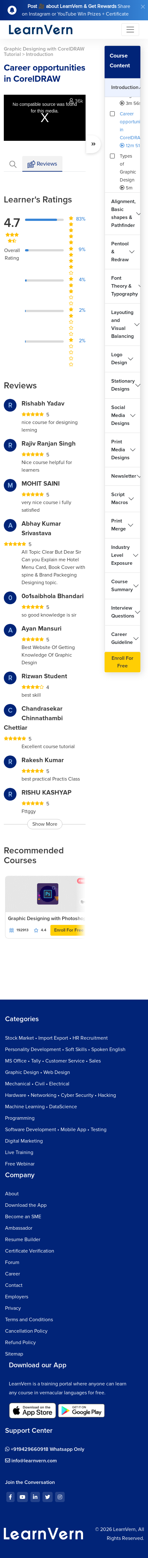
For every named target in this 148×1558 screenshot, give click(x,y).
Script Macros (119, 498)
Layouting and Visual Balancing (122, 324)
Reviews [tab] (42, 164)
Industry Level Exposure (121, 555)
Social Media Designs (120, 415)
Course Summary (122, 585)
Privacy (13, 1308)
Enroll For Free (69, 930)
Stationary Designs (123, 385)
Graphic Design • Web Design (37, 1072)
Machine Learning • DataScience (41, 1107)
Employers (16, 1297)
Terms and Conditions (29, 1319)
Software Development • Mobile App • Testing (55, 1129)
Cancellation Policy (26, 1331)
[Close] (143, 7)
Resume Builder (22, 1239)
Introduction (124, 87)
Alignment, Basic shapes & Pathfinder (123, 213)
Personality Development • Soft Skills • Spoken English (65, 1049)
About (12, 1194)
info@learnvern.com (31, 1461)
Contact (14, 1285)
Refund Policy (20, 1342)
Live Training (19, 1152)
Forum (12, 1262)
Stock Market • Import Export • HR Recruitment (56, 1038)
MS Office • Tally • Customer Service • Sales (53, 1061)
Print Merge (118, 525)
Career (12, 1274)
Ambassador (18, 1228)
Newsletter (123, 476)
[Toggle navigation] (130, 29)
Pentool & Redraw (120, 252)
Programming (20, 1118)
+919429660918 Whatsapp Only (44, 1449)
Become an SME (23, 1216)
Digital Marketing (24, 1141)
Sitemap (14, 1354)
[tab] (13, 164)
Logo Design (119, 359)
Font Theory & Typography (124, 286)
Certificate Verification (29, 1251)
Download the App (26, 1205)
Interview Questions (122, 612)
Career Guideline (122, 638)
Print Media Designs (120, 450)
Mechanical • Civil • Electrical (37, 1084)
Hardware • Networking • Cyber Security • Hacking (60, 1095)
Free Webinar (20, 1164)
